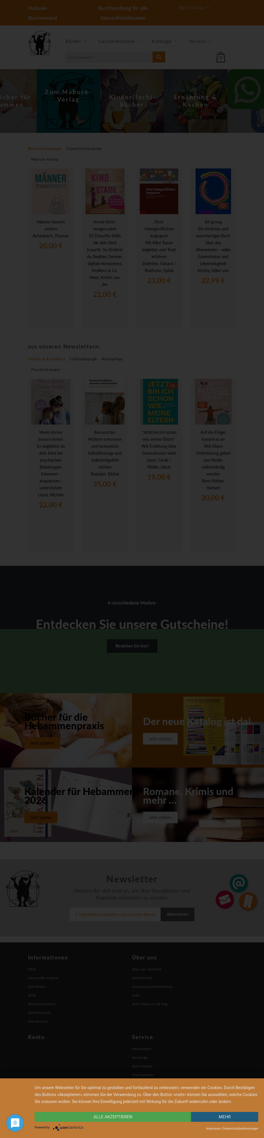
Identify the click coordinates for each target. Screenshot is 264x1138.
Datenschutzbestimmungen (240, 1128)
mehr (225, 1116)
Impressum (213, 1128)
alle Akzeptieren (113, 1116)
